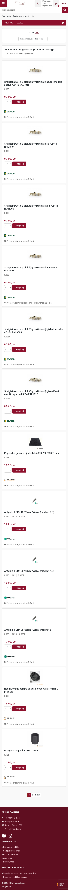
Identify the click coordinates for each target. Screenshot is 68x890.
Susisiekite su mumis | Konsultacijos (19, 873)
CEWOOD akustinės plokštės (20, 53)
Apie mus (7, 858)
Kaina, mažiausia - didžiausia (31, 39)
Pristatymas (8, 862)
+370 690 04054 (12, 818)
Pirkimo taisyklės (10, 854)
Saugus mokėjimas (11, 851)
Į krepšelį (19, 102)
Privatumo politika (11, 847)
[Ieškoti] (34, 10)
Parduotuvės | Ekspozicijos (15, 877)
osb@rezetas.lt (12, 821)
